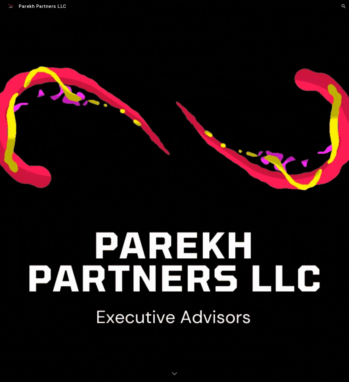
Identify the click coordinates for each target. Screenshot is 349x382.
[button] (343, 6)
